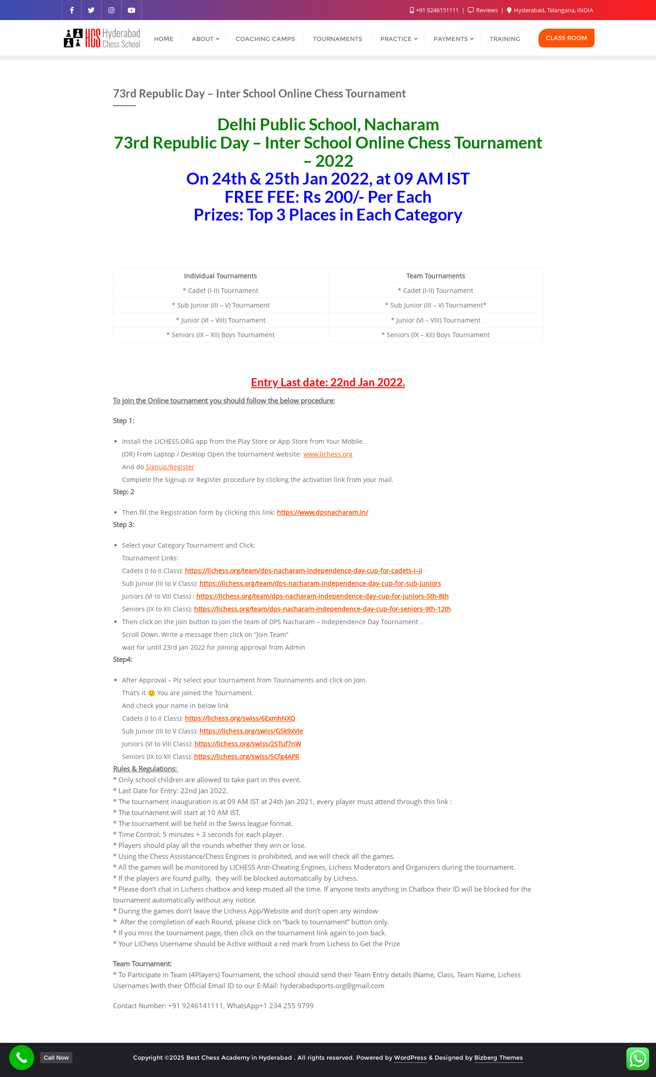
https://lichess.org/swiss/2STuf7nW (248, 743)
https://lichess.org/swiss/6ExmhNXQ (240, 718)
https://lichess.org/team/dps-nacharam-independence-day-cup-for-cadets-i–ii (303, 570)
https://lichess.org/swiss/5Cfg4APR (246, 756)
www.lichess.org (328, 454)
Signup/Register (170, 466)
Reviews (483, 10)
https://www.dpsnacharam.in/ (322, 512)
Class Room (566, 37)
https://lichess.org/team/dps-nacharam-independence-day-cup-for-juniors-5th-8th (322, 596)
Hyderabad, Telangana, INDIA (550, 10)
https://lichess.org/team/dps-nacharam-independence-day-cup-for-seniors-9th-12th (322, 609)
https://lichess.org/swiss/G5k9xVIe (251, 731)
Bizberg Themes (498, 1057)
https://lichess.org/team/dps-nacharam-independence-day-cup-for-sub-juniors (320, 583)
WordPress (410, 1057)
